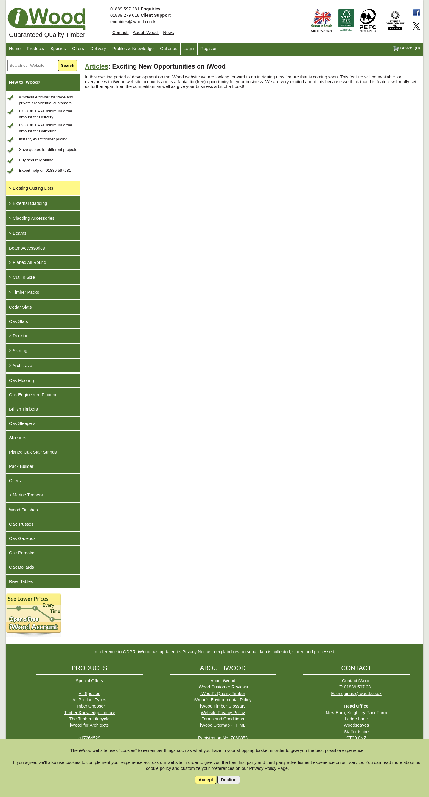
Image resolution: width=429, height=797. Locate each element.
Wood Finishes (23, 509)
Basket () (406, 48)
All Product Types (89, 699)
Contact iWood (356, 680)
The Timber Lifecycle (89, 718)
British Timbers (23, 409)
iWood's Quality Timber (222, 693)
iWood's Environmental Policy (222, 699)
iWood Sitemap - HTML (222, 725)
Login (189, 48)
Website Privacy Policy (223, 712)
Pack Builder (21, 466)
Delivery (98, 48)
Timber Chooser (89, 706)
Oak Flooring (21, 380)
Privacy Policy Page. (269, 768)
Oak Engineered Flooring (33, 394)
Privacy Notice (196, 651)
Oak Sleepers (22, 423)
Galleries (168, 48)
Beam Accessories (27, 248)
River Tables (21, 581)
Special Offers (89, 680)
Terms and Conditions (223, 718)
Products (35, 48)
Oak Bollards (21, 567)
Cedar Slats (20, 307)
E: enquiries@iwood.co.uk (356, 693)
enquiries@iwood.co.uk (133, 21)
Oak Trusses (21, 524)
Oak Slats (18, 321)
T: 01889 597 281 (356, 687)
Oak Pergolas (22, 552)
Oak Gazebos (22, 538)
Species (58, 48)
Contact (120, 32)
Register (208, 48)
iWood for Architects (89, 725)
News (168, 32)
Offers (78, 48)
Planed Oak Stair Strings (33, 452)
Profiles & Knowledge (133, 48)
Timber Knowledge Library (89, 712)
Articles (96, 66)
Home (15, 48)
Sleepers (17, 437)
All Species (89, 693)
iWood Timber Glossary (222, 706)
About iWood (146, 32)
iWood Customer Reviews (223, 687)
